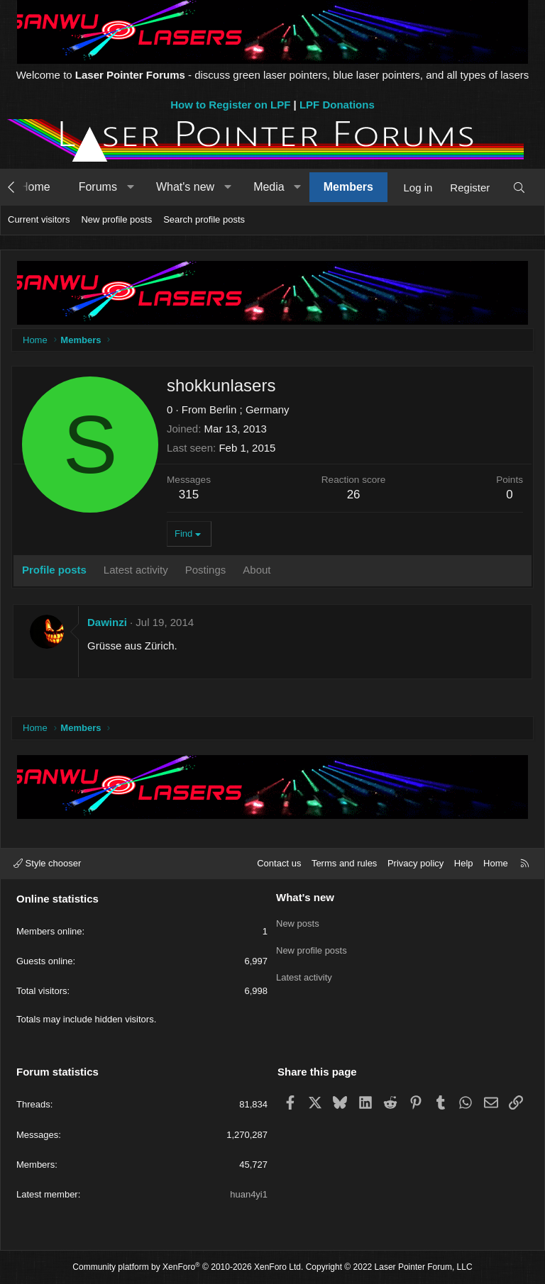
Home (35, 187)
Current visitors (39, 219)
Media (269, 187)
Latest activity (304, 972)
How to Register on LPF (230, 105)
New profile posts (116, 219)
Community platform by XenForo (187, 1267)
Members (348, 187)
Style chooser (47, 863)
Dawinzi (107, 622)
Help (463, 863)
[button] (130, 187)
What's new (185, 187)
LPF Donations (337, 105)
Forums (98, 187)
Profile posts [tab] (54, 570)
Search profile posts (204, 219)
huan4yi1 (249, 1194)
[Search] (519, 187)
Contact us (279, 863)
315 (189, 494)
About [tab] (256, 570)
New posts (297, 921)
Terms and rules (344, 863)
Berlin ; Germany (249, 409)
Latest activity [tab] (136, 570)
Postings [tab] (205, 570)
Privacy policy (415, 863)
